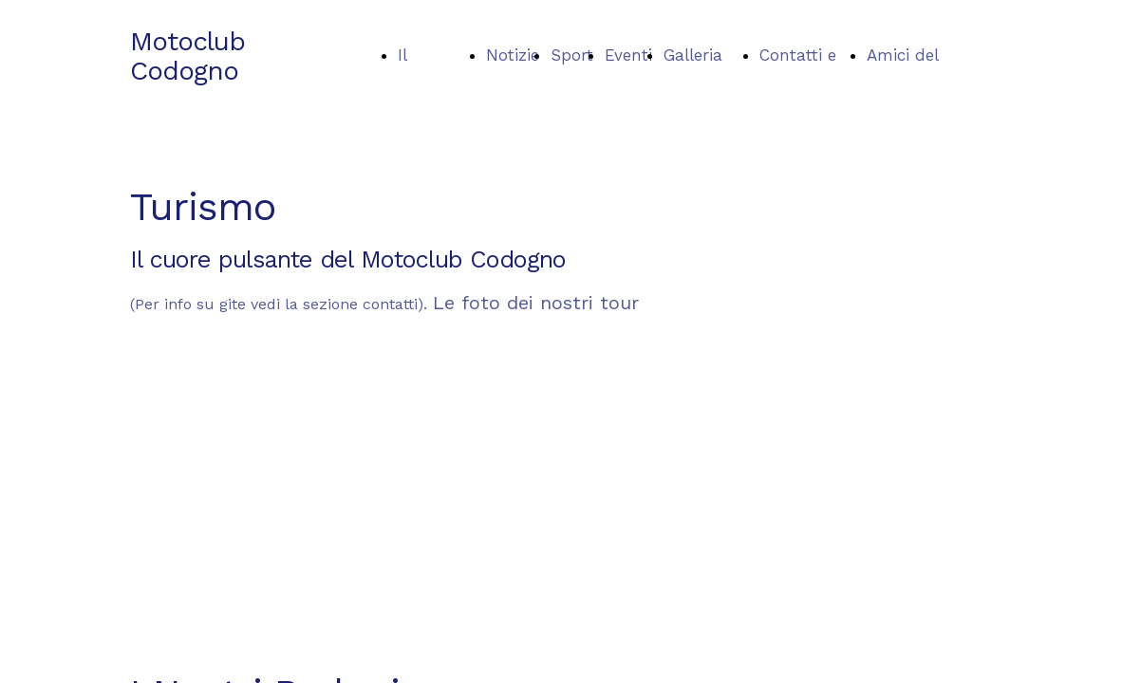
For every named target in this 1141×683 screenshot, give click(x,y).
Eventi (628, 55)
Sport (572, 55)
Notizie (512, 55)
